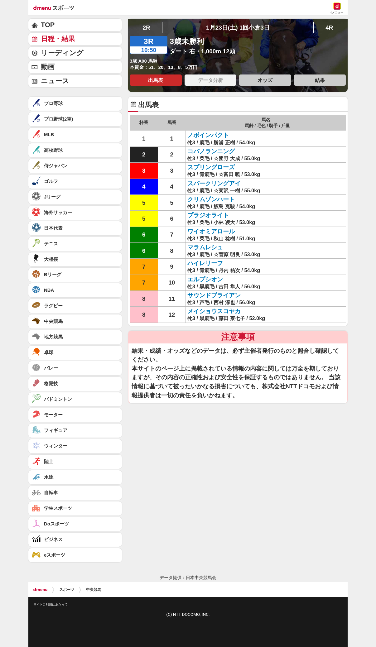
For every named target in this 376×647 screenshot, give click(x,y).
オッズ (265, 80)
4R (329, 27)
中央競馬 (93, 589)
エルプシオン (205, 279)
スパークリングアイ (214, 183)
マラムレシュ (205, 247)
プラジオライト (208, 215)
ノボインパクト (208, 135)
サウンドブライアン (214, 295)
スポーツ (66, 589)
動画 (48, 67)
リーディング (62, 53)
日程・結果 (58, 39)
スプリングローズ (211, 167)
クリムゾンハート (211, 199)
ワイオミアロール (211, 231)
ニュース (55, 81)
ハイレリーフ (205, 263)
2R (146, 27)
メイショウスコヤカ (214, 311)
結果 (320, 80)
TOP (48, 25)
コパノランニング (211, 151)
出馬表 (155, 80)
